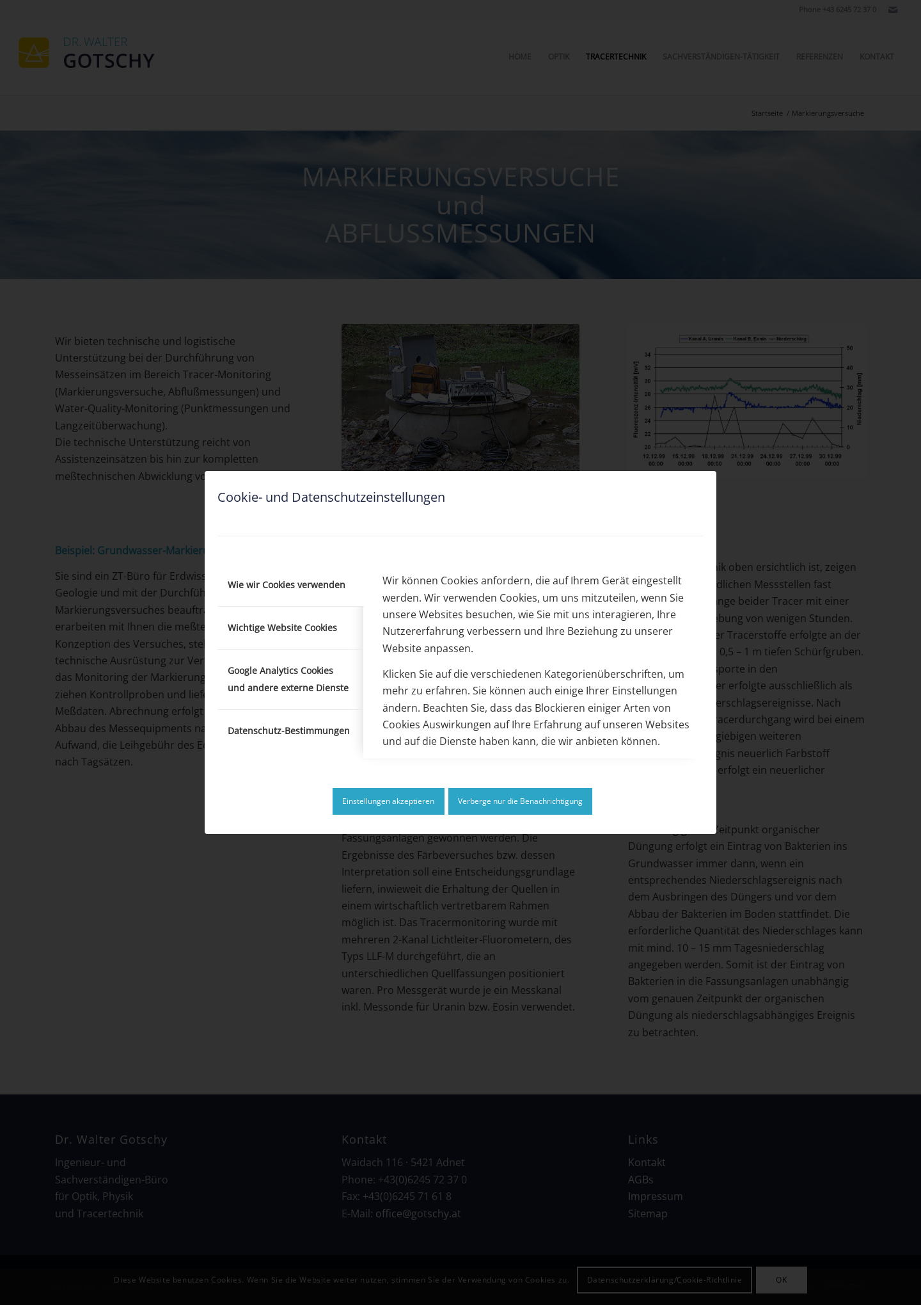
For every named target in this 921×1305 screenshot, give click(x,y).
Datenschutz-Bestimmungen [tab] (289, 731)
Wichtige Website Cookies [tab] (282, 627)
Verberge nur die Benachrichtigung (520, 801)
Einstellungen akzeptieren (388, 801)
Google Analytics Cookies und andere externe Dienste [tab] (288, 678)
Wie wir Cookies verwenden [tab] (286, 585)
